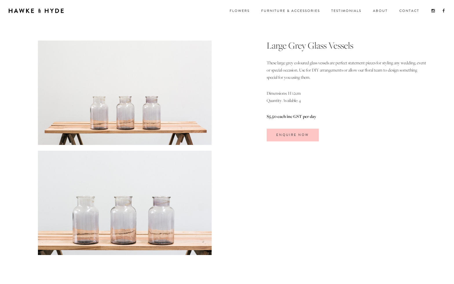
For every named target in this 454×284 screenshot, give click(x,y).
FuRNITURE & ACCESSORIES (290, 10)
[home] (36, 9)
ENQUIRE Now (292, 134)
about (380, 10)
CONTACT (409, 10)
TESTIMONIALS (346, 10)
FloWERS (240, 10)
